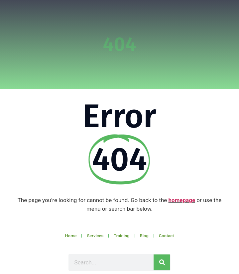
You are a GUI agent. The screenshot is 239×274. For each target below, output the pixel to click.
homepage (182, 200)
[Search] (162, 262)
